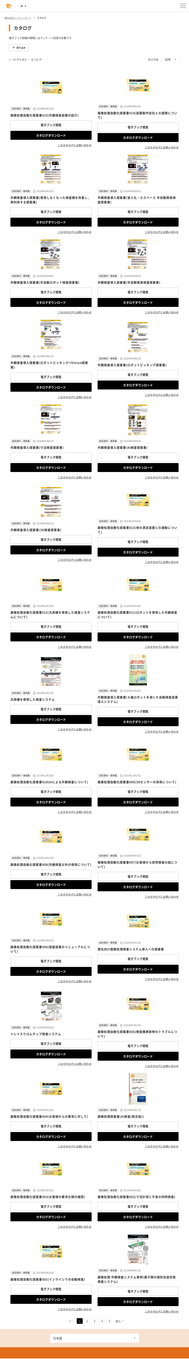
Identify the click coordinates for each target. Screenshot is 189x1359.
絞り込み (19, 47)
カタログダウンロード (51, 135)
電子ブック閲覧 (51, 125)
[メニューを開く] (183, 5)
